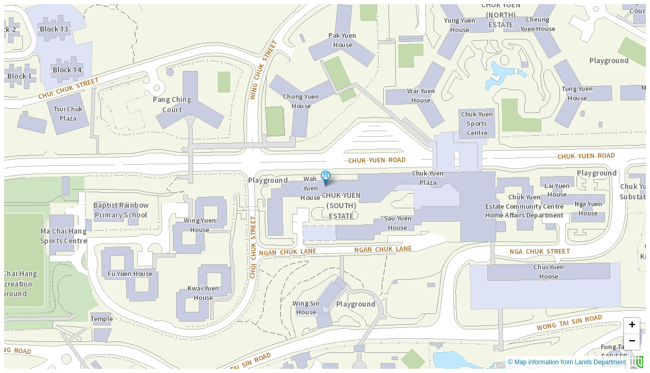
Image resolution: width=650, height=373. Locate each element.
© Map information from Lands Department (575, 362)
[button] (325, 178)
